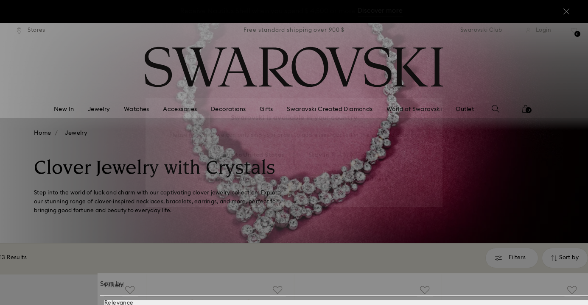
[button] (434, 102)
